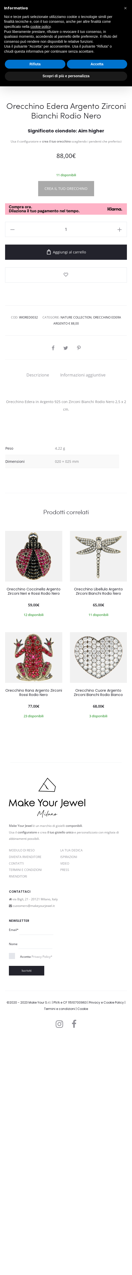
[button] (125, 8)
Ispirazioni (68, 1094)
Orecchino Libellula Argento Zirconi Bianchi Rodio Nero (98, 828)
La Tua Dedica (71, 1088)
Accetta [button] (97, 64)
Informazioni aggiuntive (83, 612)
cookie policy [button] (41, 27)
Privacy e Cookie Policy (106, 1240)
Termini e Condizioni (25, 1107)
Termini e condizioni (59, 1246)
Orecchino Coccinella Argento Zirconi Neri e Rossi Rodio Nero (34, 828)
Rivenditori (18, 1114)
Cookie (82, 1246)
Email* (14, 1167)
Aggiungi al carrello (66, 489)
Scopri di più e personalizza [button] (65, 76)
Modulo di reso (22, 1088)
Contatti (16, 1101)
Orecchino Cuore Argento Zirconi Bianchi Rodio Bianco (98, 930)
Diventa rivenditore (25, 1094)
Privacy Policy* (42, 1194)
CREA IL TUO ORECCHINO (66, 426)
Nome (13, 1181)
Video (64, 1101)
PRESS (64, 1107)
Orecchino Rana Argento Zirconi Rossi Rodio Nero (33, 930)
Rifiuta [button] (35, 64)
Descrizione (37, 612)
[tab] (37, 612)
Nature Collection (76, 555)
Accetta (36, 1194)
